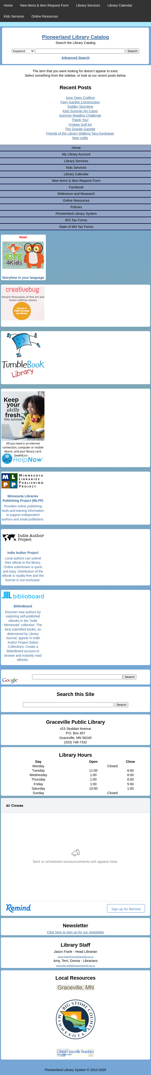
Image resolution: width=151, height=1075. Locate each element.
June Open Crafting (80, 98)
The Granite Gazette (80, 129)
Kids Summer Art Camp (80, 111)
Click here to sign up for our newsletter (75, 932)
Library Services (88, 5)
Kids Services (14, 16)
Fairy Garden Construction (80, 102)
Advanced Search (75, 58)
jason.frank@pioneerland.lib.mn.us (75, 956)
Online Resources (44, 16)
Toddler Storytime (80, 106)
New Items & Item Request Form (44, 5)
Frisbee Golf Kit (80, 124)
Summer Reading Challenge (80, 115)
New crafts (80, 138)
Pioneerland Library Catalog (75, 37)
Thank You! (80, 120)
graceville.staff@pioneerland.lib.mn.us (75, 965)
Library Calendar (119, 5)
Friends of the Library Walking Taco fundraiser (80, 133)
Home (8, 5)
